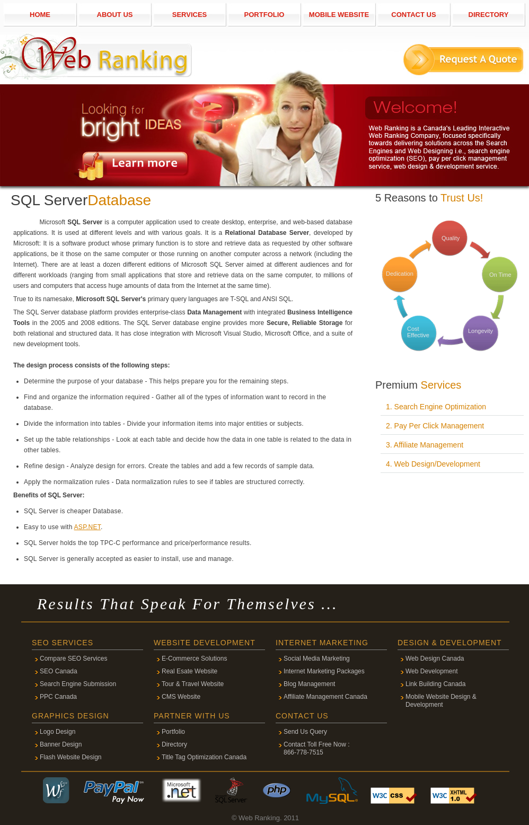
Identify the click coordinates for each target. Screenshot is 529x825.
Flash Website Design (71, 757)
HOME (40, 15)
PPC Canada (58, 696)
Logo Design (57, 731)
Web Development (431, 671)
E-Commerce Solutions (194, 658)
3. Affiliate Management (424, 445)
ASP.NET (87, 527)
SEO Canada (58, 671)
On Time (500, 274)
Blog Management (309, 684)
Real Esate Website (189, 671)
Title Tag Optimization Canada (204, 757)
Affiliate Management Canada (325, 696)
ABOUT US (115, 15)
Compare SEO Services (73, 658)
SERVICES (189, 15)
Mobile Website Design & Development (441, 700)
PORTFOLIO (264, 15)
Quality (451, 238)
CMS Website (181, 696)
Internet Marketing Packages (324, 671)
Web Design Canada (434, 658)
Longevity (480, 331)
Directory (174, 744)
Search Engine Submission (78, 684)
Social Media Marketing (317, 658)
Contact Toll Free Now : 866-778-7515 (317, 748)
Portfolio (173, 731)
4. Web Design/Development (433, 464)
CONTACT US (413, 15)
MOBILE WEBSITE (339, 15)
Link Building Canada (435, 684)
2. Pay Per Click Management (435, 426)
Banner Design (61, 744)
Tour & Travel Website (193, 684)
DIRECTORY (489, 15)
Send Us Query (305, 731)
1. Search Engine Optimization (436, 406)
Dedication (399, 273)
